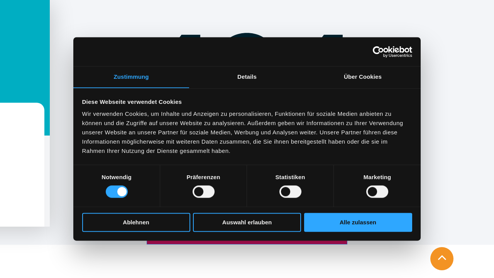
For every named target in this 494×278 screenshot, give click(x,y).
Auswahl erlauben (247, 222)
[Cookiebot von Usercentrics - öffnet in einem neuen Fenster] (378, 51)
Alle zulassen (358, 222)
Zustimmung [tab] (131, 76)
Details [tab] (247, 76)
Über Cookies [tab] (363, 76)
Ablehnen (136, 222)
